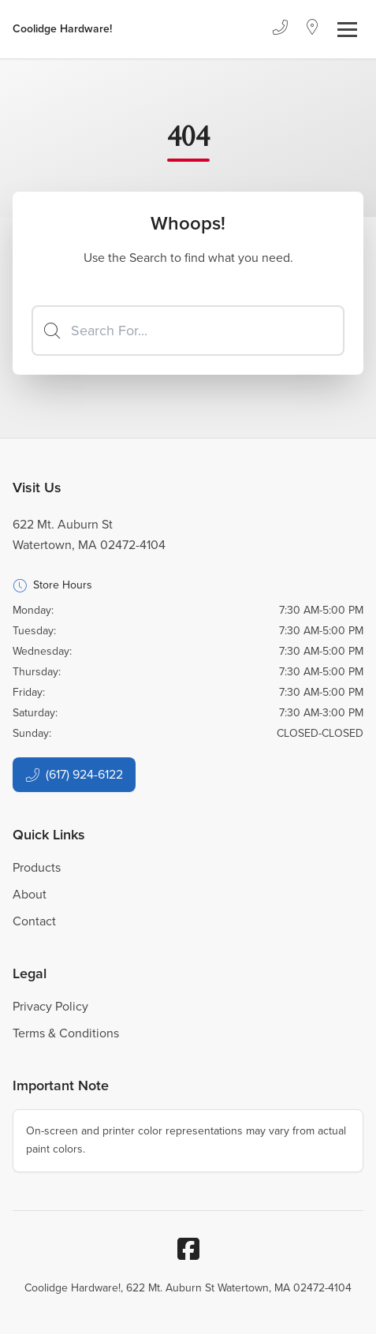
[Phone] (280, 29)
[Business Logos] (62, 29)
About (30, 894)
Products (37, 867)
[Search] (188, 330)
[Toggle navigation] (347, 29)
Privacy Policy (50, 1006)
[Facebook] (188, 1248)
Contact (34, 921)
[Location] (312, 29)
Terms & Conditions (66, 1033)
